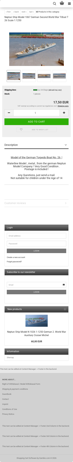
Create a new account (16, 257)
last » (31, 12)
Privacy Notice (8, 414)
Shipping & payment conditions (15, 389)
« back (16, 12)
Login (36, 251)
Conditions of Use (9, 409)
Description (11, 144)
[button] (8, 112)
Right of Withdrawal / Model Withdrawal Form (21, 384)
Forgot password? (14, 261)
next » (24, 12)
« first (8, 12)
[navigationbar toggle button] (69, 3)
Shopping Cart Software (26, 458)
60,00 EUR (36, 341)
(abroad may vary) (55, 90)
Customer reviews (15, 203)
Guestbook (6, 394)
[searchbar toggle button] (54, 3)
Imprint (5, 404)
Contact (5, 399)
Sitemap (10, 357)
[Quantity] (36, 112)
